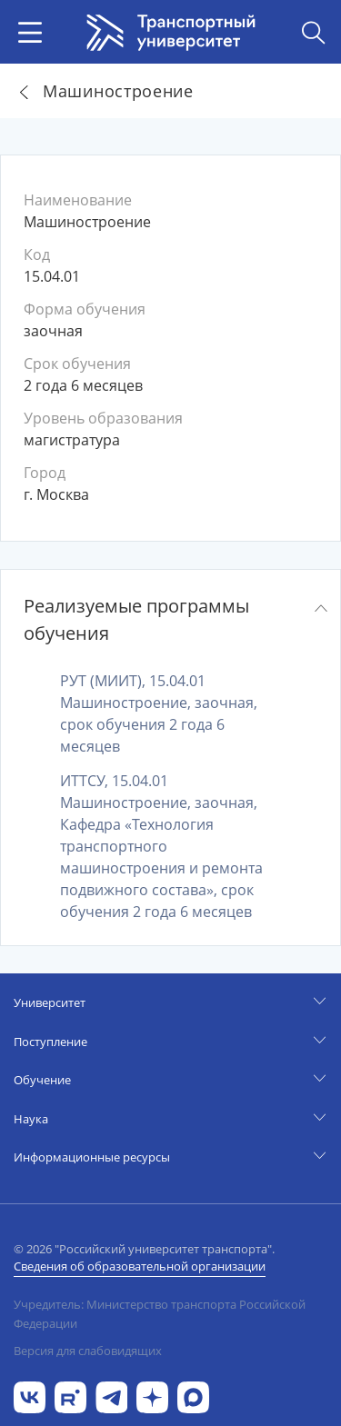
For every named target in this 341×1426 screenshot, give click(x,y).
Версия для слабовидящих (88, 1350)
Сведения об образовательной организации (140, 1266)
